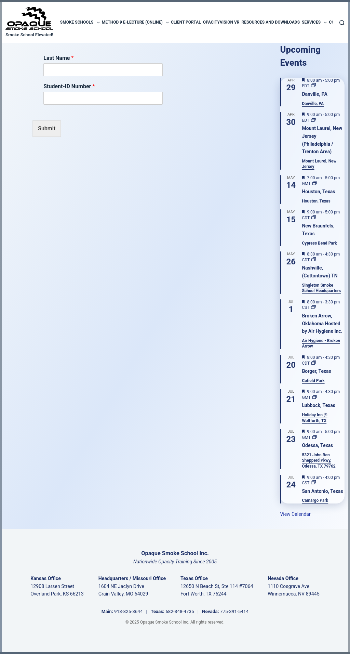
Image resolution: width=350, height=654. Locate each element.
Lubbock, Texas (318, 405)
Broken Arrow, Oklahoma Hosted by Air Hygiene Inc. (322, 323)
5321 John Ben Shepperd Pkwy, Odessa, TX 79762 (318, 461)
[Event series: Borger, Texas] (313, 363)
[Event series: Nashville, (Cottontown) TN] (313, 260)
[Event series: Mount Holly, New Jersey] (313, 120)
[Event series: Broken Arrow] (313, 307)
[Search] (342, 22)
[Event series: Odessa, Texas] (314, 437)
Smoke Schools (80, 22)
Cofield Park (313, 380)
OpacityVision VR (221, 22)
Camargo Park (315, 500)
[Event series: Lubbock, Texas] (314, 397)
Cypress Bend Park (319, 243)
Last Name (58, 58)
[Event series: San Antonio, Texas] (313, 483)
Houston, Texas (318, 191)
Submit (46, 128)
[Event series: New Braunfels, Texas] (313, 217)
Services (314, 22)
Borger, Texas (316, 371)
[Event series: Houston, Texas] (314, 183)
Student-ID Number (69, 86)
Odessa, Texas (317, 445)
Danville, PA (314, 94)
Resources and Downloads (270, 22)
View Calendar (295, 514)
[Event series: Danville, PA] (313, 85)
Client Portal (186, 22)
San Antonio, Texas (322, 491)
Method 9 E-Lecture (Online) (135, 22)
